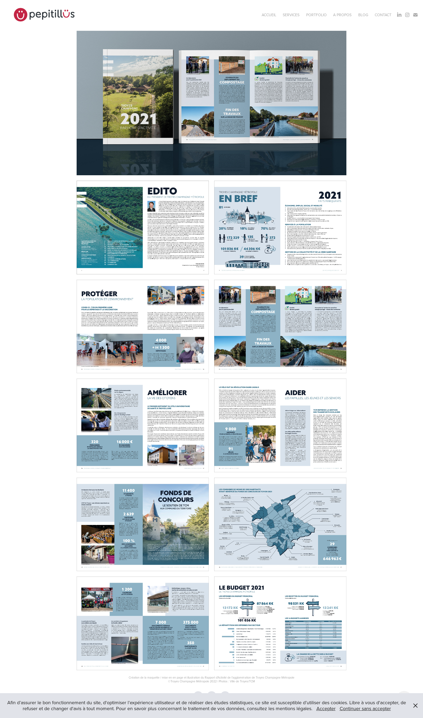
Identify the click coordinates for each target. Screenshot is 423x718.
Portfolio (316, 15)
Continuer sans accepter (365, 708)
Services (291, 15)
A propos (342, 15)
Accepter (326, 708)
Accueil (269, 15)
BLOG (363, 15)
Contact (383, 15)
